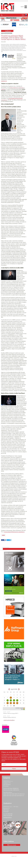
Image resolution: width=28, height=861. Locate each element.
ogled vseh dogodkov (9, 720)
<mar (9, 689)
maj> (19, 689)
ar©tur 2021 (14, 856)
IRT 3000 (7, 7)
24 (17, 703)
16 (14, 700)
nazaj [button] (3, 535)
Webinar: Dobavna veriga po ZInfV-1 (10, 713)
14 (7, 700)
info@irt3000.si (7, 817)
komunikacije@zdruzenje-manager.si (14, 532)
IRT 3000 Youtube (12, 845)
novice (4, 33)
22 (10, 703)
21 (7, 703)
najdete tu (4, 81)
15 (10, 700)
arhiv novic (8, 33)
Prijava (14, 768)
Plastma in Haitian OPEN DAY (9, 717)
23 (14, 703)
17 (17, 700)
